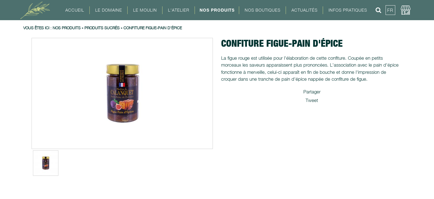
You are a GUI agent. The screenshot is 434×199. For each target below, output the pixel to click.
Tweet (312, 100)
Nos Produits (217, 9)
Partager (312, 92)
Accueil (74, 9)
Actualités (304, 9)
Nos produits (67, 27)
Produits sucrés (102, 27)
